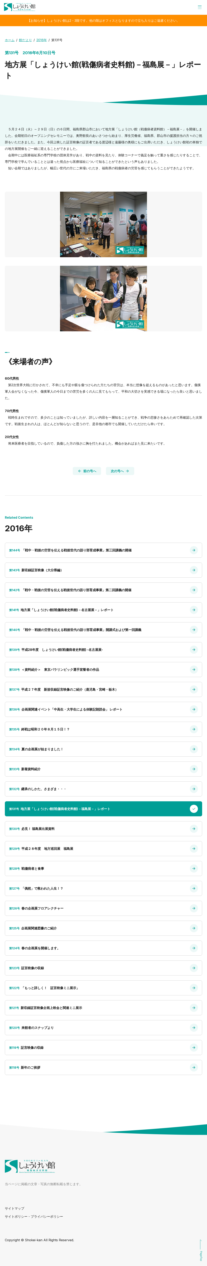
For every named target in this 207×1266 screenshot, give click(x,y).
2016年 (41, 40)
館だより (25, 40)
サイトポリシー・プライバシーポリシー (34, 1216)
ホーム (10, 40)
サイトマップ (14, 1208)
